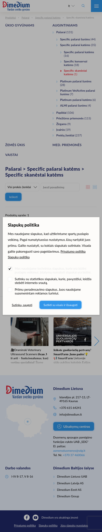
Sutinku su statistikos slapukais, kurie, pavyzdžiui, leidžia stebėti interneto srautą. (53, 281)
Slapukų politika (19, 257)
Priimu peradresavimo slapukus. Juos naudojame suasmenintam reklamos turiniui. (48, 291)
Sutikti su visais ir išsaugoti (60, 305)
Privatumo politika (73, 251)
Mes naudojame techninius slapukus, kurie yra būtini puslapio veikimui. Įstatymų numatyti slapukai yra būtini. (53, 270)
